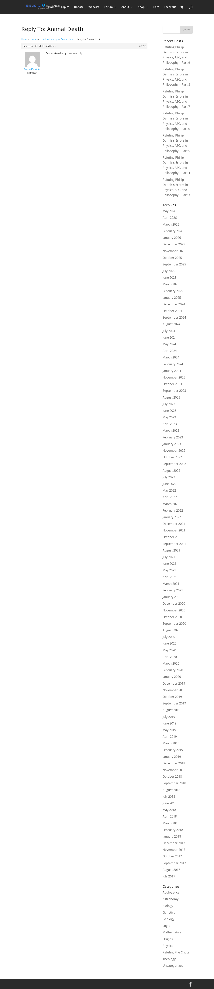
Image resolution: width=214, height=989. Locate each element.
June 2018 (169, 803)
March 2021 (171, 584)
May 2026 (169, 211)
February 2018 (173, 830)
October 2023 (172, 384)
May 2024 (169, 344)
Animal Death (68, 39)
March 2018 (171, 823)
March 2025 (171, 284)
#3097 (142, 46)
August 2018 (171, 790)
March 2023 (171, 430)
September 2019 (174, 703)
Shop (141, 7)
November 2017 (174, 850)
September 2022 (174, 464)
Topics (65, 7)
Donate (79, 7)
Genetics (169, 912)
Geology (168, 919)
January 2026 (172, 238)
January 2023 (172, 444)
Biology (168, 906)
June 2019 (169, 723)
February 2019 (173, 750)
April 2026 (170, 218)
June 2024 (169, 337)
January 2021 (172, 597)
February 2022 (173, 510)
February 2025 (173, 291)
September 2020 (174, 623)
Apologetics (171, 892)
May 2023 (169, 417)
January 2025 (172, 298)
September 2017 (174, 863)
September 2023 (174, 391)
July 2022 (169, 477)
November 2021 (174, 530)
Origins (168, 939)
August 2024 (171, 324)
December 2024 (174, 304)
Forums (34, 39)
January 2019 (172, 757)
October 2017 (172, 856)
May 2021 (169, 570)
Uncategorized (173, 965)
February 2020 (173, 670)
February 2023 (173, 437)
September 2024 (174, 317)
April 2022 (170, 497)
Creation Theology (49, 39)
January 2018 (172, 836)
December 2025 (174, 244)
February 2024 (173, 364)
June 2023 (169, 411)
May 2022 (169, 490)
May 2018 (169, 810)
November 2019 (174, 690)
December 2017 (174, 843)
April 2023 (170, 424)
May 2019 (169, 730)
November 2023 (174, 377)
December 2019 (174, 683)
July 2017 (169, 876)
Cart (156, 7)
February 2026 (173, 231)
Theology (169, 959)
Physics (168, 946)
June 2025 (169, 277)
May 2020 (169, 650)
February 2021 (173, 590)
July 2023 (169, 404)
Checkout (170, 7)
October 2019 (172, 697)
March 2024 (171, 357)
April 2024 (170, 351)
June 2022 (169, 484)
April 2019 (170, 737)
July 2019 (169, 717)
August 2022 (171, 471)
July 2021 (169, 557)
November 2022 (174, 450)
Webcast (93, 7)
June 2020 (169, 643)
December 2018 (174, 763)
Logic (166, 926)
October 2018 (172, 776)
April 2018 (170, 816)
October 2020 (172, 617)
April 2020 (170, 657)
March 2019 (171, 743)
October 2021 (172, 537)
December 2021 (174, 524)
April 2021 (170, 577)
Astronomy (170, 899)
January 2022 (172, 517)
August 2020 (171, 630)
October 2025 (172, 258)
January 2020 (172, 677)
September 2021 (174, 544)
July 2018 (169, 796)
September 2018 (174, 783)
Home (52, 7)
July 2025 (169, 271)
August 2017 (171, 870)
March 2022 (171, 504)
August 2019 (171, 710)
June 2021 (169, 564)
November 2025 (174, 251)
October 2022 (172, 457)
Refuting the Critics (176, 952)
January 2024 (172, 371)
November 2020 (174, 610)
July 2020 (169, 637)
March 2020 (171, 663)
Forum (108, 7)
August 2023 (171, 397)
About (125, 7)
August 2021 (171, 550)
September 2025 (174, 264)
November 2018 (174, 770)
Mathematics (172, 932)
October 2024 (172, 311)
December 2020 (174, 603)
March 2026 (171, 224)
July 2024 (169, 331)
